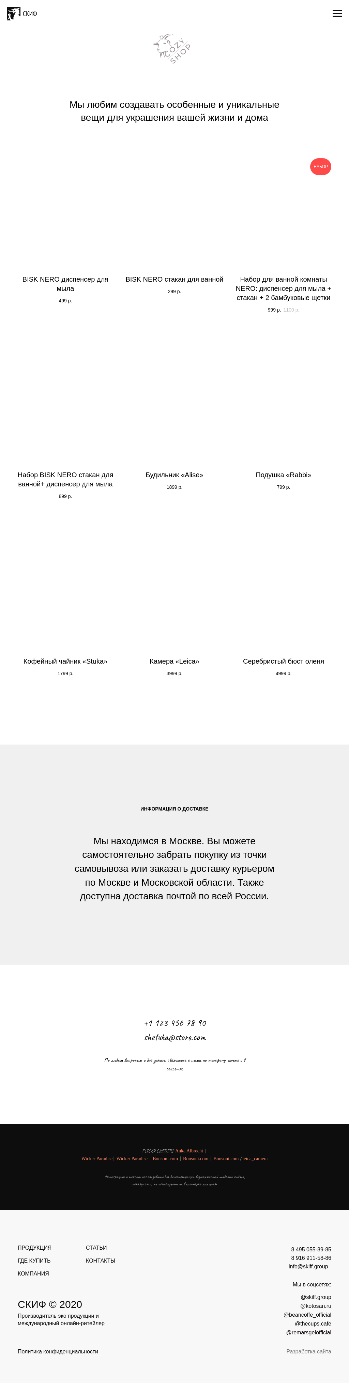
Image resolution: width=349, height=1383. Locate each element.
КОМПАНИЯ (33, 1274)
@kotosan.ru (315, 1306)
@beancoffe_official (307, 1315)
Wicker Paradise (97, 1158)
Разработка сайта (308, 1351)
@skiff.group (316, 1297)
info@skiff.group (308, 1266)
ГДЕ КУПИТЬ (34, 1261)
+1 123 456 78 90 (174, 1023)
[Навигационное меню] (337, 13)
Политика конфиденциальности (58, 1351)
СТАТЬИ (96, 1248)
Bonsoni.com (165, 1158)
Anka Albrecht (189, 1150)
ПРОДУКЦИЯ (34, 1248)
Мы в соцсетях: (312, 1284)
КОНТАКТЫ (100, 1261)
